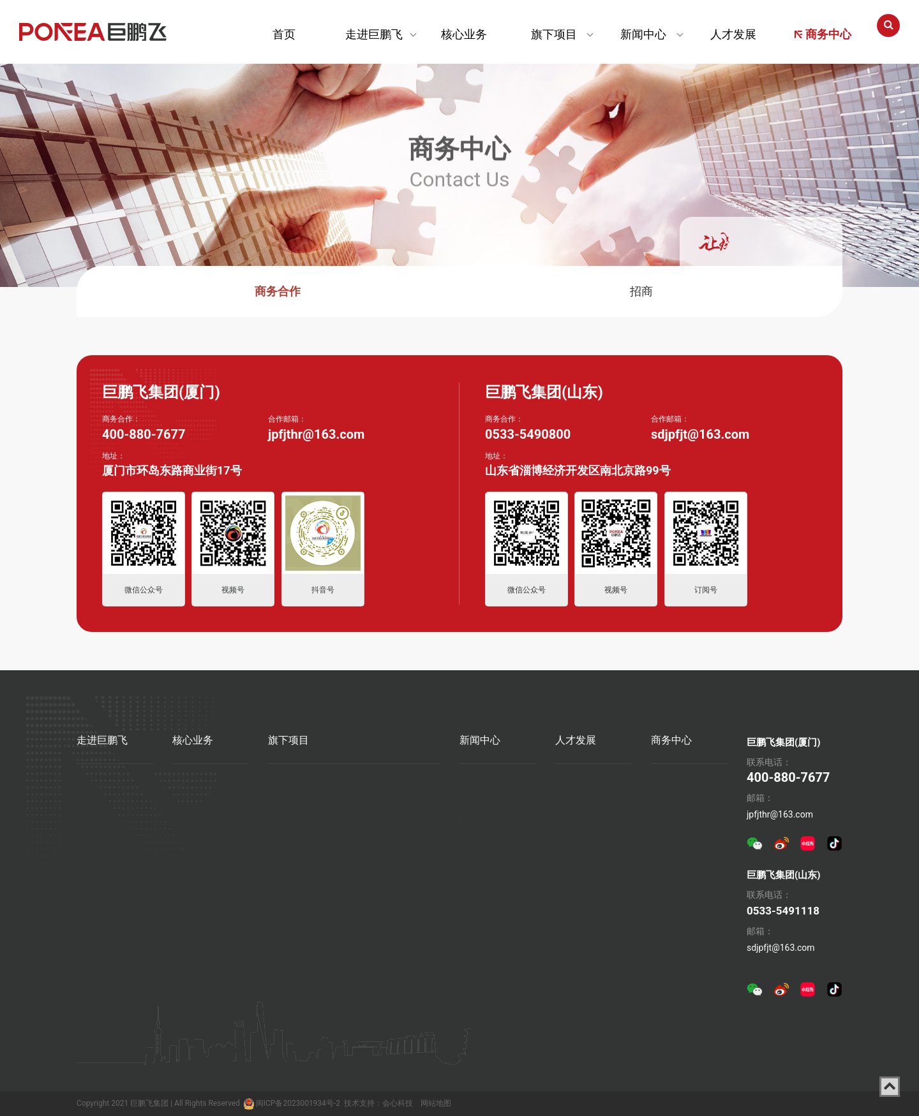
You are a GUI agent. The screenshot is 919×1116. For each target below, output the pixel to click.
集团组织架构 (103, 920)
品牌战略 (94, 842)
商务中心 (823, 34)
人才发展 (733, 34)
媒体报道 (477, 842)
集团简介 (94, 789)
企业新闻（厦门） (495, 816)
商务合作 (278, 291)
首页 (284, 34)
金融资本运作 (199, 868)
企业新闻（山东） (495, 789)
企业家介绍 (99, 816)
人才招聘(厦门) (585, 789)
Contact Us (459, 168)
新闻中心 (643, 34)
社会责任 (94, 894)
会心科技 (397, 1103)
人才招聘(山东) (585, 816)
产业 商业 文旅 (201, 789)
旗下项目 (554, 34)
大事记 (90, 868)
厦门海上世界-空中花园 (397, 792)
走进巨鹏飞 (374, 34)
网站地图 (436, 1103)
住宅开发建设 (199, 842)
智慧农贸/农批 (201, 816)
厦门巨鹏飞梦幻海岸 (308, 791)
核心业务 (464, 34)
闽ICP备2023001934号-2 (298, 1103)
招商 (641, 291)
